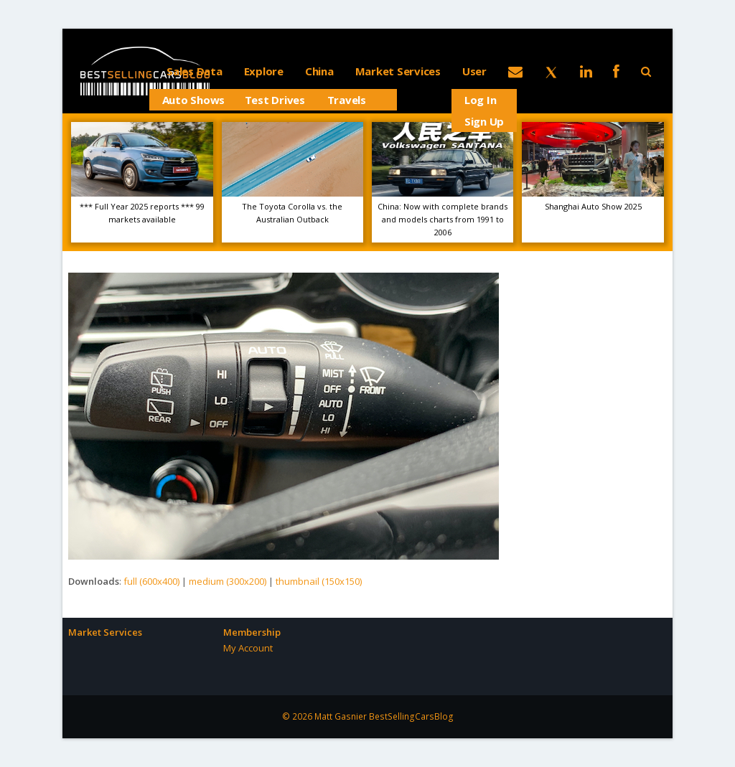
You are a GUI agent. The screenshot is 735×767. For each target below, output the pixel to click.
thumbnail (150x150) (319, 581)
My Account (248, 647)
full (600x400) (151, 581)
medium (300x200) (227, 581)
